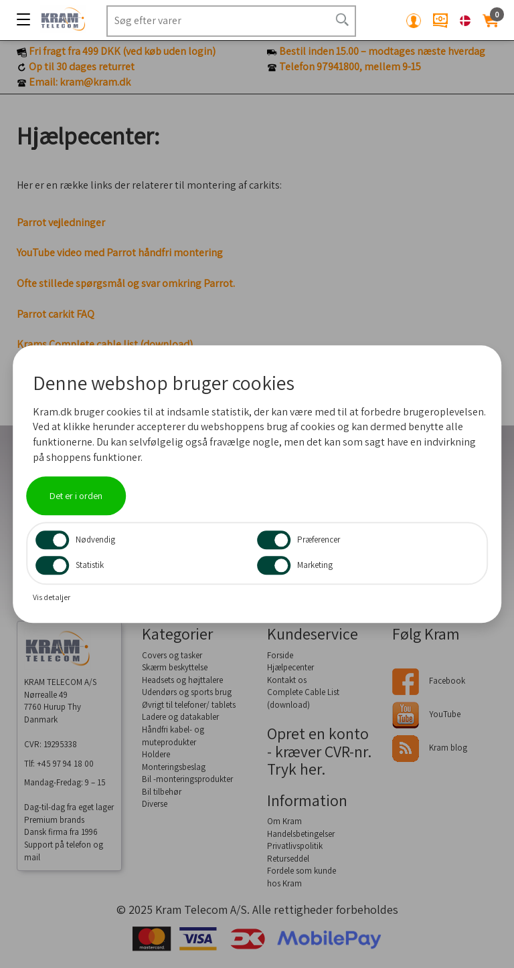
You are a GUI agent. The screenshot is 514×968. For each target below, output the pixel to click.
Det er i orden (76, 496)
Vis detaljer (51, 597)
